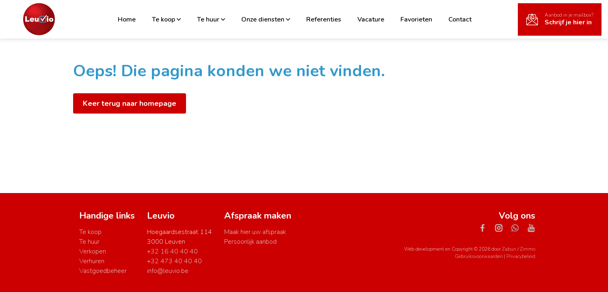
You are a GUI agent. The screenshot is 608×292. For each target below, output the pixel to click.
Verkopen (92, 251)
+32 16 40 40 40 (172, 251)
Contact (460, 19)
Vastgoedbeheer (103, 270)
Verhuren (91, 261)
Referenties (323, 19)
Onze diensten (265, 19)
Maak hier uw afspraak (255, 232)
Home (127, 19)
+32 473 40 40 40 (174, 261)
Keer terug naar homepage (129, 103)
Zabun (509, 249)
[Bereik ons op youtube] (531, 227)
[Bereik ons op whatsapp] (518, 227)
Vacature (370, 19)
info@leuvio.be (167, 270)
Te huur (211, 19)
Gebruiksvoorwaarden (479, 256)
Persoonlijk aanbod (250, 241)
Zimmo (527, 249)
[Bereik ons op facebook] (485, 227)
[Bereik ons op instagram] (502, 227)
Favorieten (416, 19)
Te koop (166, 19)
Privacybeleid (520, 256)
